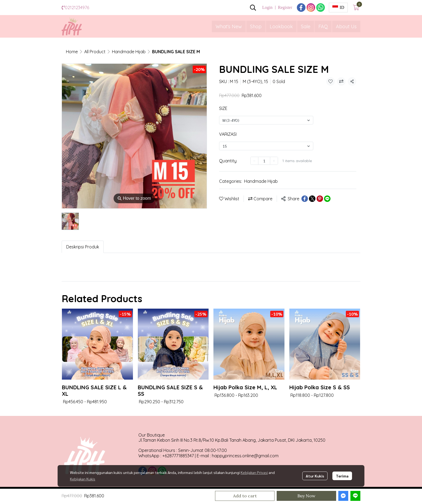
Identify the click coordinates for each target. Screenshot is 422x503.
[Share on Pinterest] (319, 198)
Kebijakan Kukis (82, 478)
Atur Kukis (315, 475)
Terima (342, 475)
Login (267, 7)
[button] (253, 7)
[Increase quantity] (274, 161)
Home (72, 51)
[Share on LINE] (327, 198)
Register (285, 7)
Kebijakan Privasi (254, 472)
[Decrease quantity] (254, 161)
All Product (94, 51)
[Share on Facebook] (304, 198)
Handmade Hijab (129, 51)
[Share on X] (312, 198)
